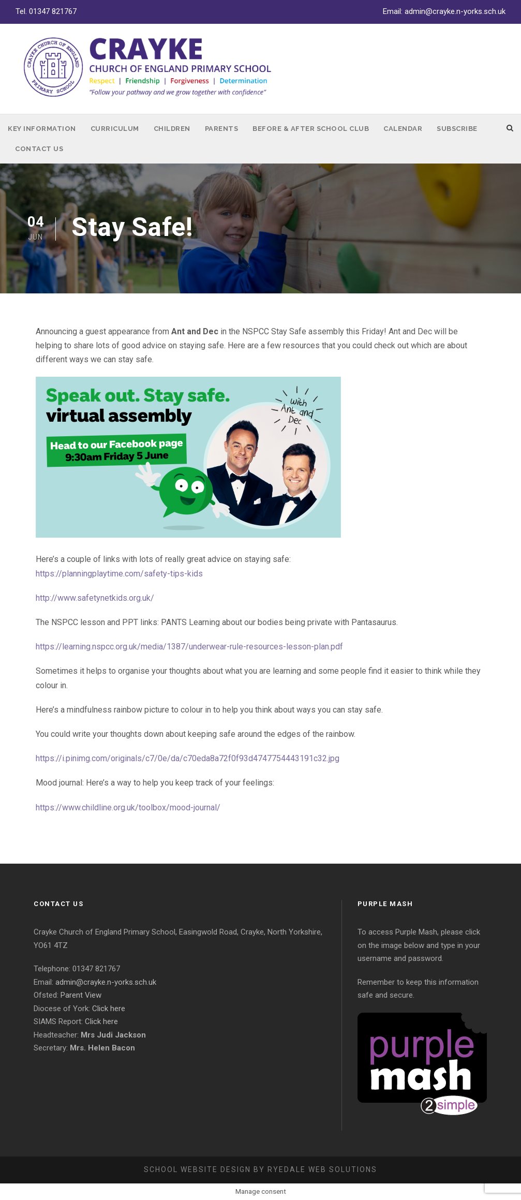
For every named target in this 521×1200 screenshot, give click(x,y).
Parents (222, 128)
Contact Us (39, 149)
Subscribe (457, 128)
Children (172, 128)
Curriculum (115, 128)
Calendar (402, 128)
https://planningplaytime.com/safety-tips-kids (119, 574)
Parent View (81, 995)
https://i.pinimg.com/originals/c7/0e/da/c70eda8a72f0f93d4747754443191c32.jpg (187, 758)
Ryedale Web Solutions (322, 1169)
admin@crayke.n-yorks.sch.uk (455, 11)
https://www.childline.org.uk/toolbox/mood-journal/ (128, 807)
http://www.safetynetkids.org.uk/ (95, 598)
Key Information (42, 128)
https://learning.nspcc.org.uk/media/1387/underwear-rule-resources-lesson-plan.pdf (189, 646)
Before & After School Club (310, 128)
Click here (108, 1008)
